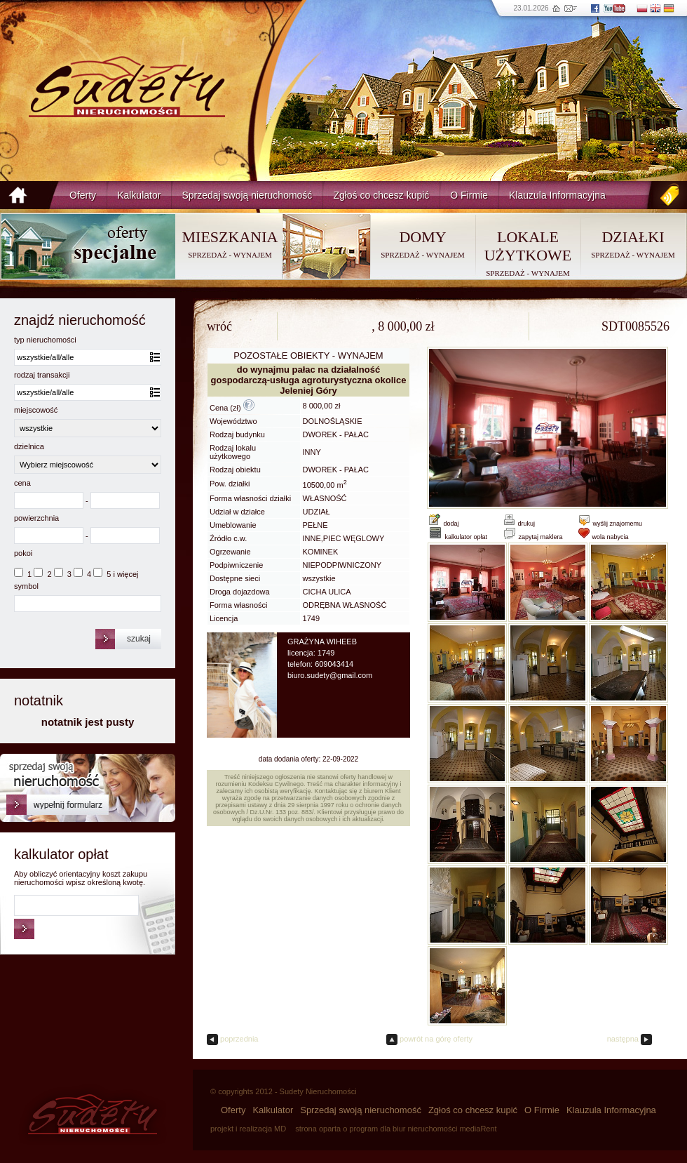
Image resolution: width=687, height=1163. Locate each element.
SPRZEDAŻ (207, 255)
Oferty (82, 195)
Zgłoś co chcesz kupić (381, 195)
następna (629, 1039)
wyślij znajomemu (610, 523)
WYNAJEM (252, 255)
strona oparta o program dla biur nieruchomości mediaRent (395, 1128)
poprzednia (233, 1039)
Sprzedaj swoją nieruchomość (247, 195)
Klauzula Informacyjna (557, 195)
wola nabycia (603, 536)
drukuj (519, 523)
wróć (219, 326)
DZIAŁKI (632, 237)
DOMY (422, 237)
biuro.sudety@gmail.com (329, 675)
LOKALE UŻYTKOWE (528, 246)
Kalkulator (139, 195)
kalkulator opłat (457, 536)
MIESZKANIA (230, 237)
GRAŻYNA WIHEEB (322, 641)
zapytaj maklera (533, 536)
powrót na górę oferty (429, 1039)
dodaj (451, 523)
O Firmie (469, 195)
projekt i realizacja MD (248, 1128)
